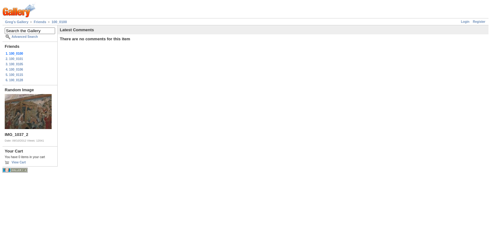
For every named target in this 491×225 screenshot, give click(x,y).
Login (465, 21)
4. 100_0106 (14, 69)
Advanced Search (25, 36)
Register (479, 21)
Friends (40, 22)
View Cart (19, 162)
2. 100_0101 (14, 59)
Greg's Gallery (16, 22)
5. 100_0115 (14, 75)
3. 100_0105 (14, 64)
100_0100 (59, 22)
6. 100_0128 (14, 80)
